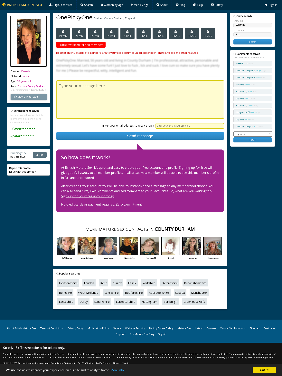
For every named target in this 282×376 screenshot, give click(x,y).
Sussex (180, 292)
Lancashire (111, 292)
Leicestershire (125, 302)
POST (252, 140)
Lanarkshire (102, 302)
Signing (184, 167)
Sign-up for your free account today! (87, 196)
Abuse (116, 363)
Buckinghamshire (195, 283)
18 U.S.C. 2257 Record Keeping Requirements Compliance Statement (39, 363)
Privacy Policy (76, 328)
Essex (132, 283)
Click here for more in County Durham (28, 90)
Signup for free (60, 5)
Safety (217, 5)
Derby (84, 302)
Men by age (139, 5)
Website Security (135, 328)
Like (39, 155)
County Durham (36, 86)
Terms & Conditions (51, 328)
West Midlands (88, 292)
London (89, 283)
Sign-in (271, 5)
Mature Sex (184, 328)
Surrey (117, 283)
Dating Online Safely (161, 328)
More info (117, 370)
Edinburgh (170, 302)
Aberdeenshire (159, 292)
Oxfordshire (170, 283)
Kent (103, 283)
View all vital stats (26, 96)
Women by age (112, 5)
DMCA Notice (103, 363)
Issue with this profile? (22, 169)
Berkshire (65, 292)
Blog (180, 5)
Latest (199, 328)
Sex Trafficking (85, 363)
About (162, 5)
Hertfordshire (68, 283)
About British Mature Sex (21, 328)
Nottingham (149, 302)
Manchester (199, 292)
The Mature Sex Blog (142, 334)
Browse (211, 328)
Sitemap (254, 328)
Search (86, 5)
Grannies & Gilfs (194, 302)
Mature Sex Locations (233, 328)
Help (198, 5)
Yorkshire (149, 283)
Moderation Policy (98, 328)
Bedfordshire (134, 292)
